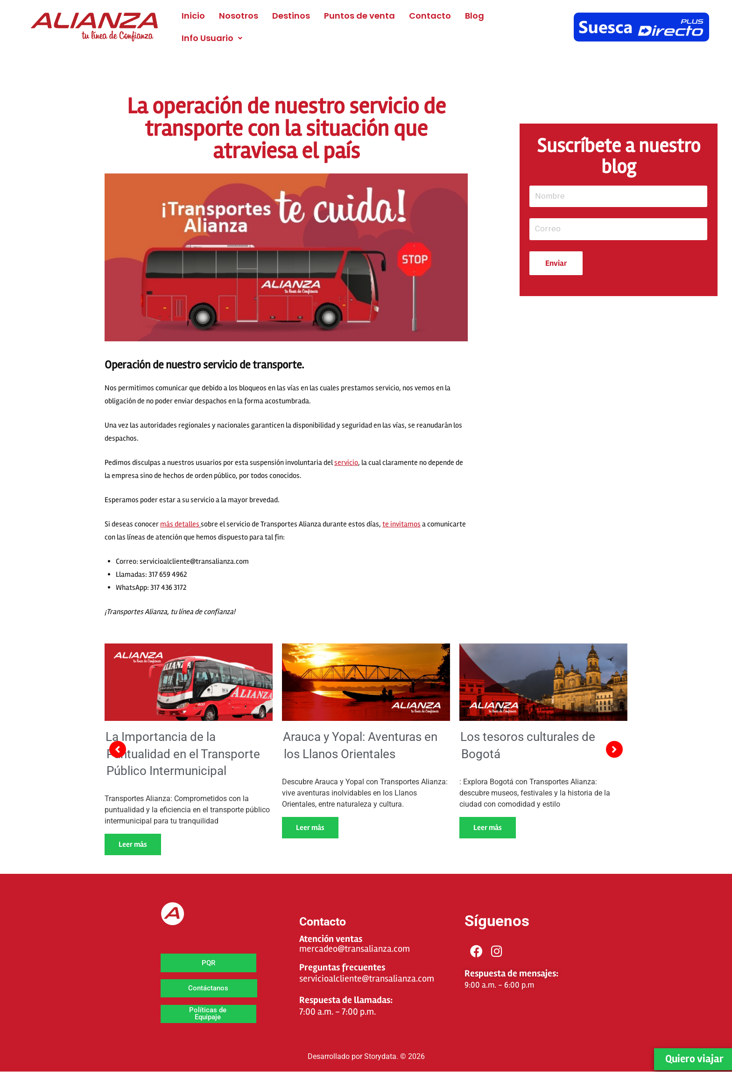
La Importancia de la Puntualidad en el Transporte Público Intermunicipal (183, 754)
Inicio (193, 15)
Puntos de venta (359, 15)
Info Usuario (212, 38)
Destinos (291, 15)
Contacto (430, 15)
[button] (212, 38)
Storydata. (381, 1056)
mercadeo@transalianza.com (354, 948)
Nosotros (238, 15)
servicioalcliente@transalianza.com (366, 978)
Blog (474, 15)
